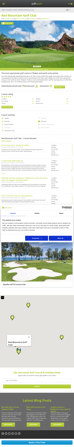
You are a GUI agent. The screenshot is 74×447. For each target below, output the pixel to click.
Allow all (60, 238)
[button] (12, 317)
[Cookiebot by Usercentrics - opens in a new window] (63, 207)
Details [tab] (37, 213)
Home (3, 10)
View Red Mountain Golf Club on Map (12, 86)
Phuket (15, 10)
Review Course (7, 107)
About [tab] (61, 213)
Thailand (9, 10)
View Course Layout (31, 86)
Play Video (7, 23)
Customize (37, 238)
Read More (59, 87)
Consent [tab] (13, 213)
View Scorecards (46, 86)
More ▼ (3, 173)
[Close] (29, 337)
